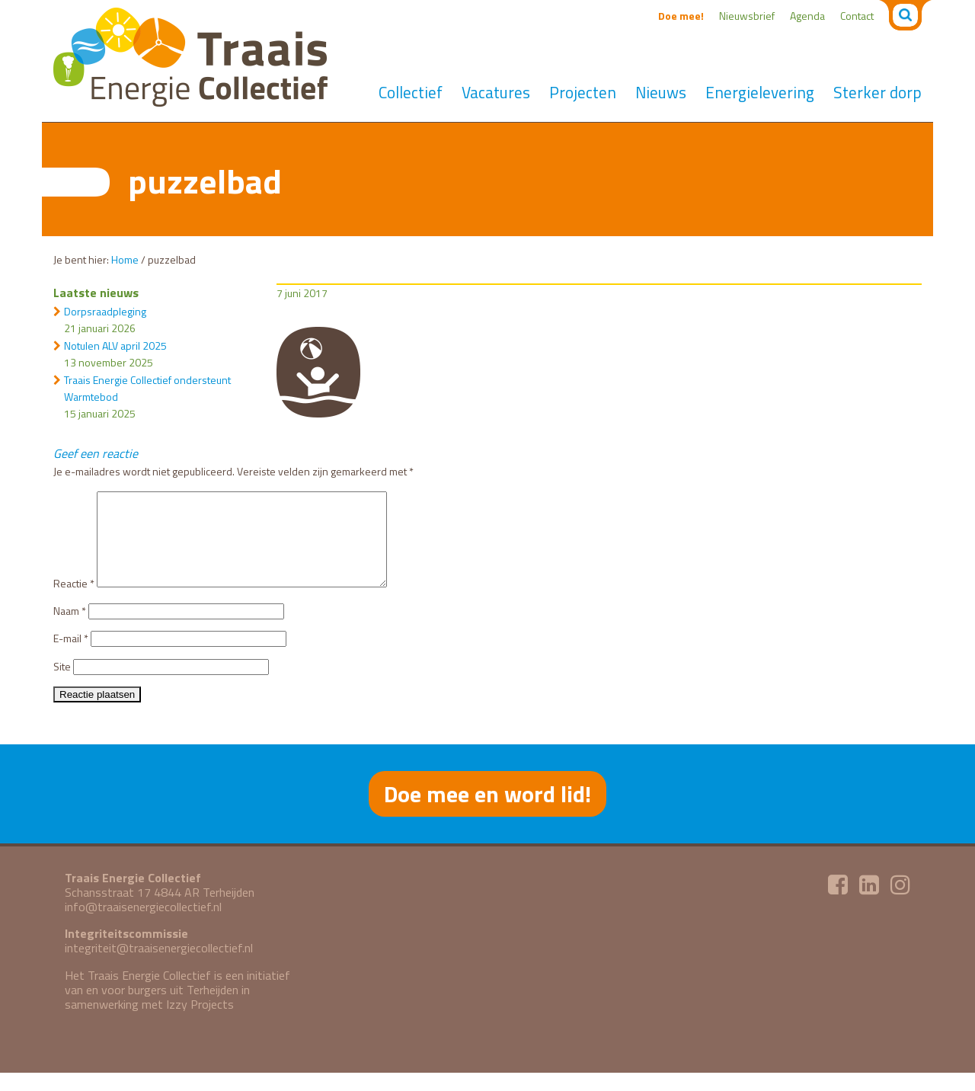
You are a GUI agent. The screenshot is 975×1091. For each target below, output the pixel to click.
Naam (69, 629)
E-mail (70, 656)
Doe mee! (681, 16)
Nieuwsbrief (747, 16)
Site (62, 685)
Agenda (807, 16)
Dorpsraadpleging (105, 311)
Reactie (73, 601)
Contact (857, 16)
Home (125, 259)
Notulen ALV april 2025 (115, 346)
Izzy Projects (200, 1022)
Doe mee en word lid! (487, 812)
